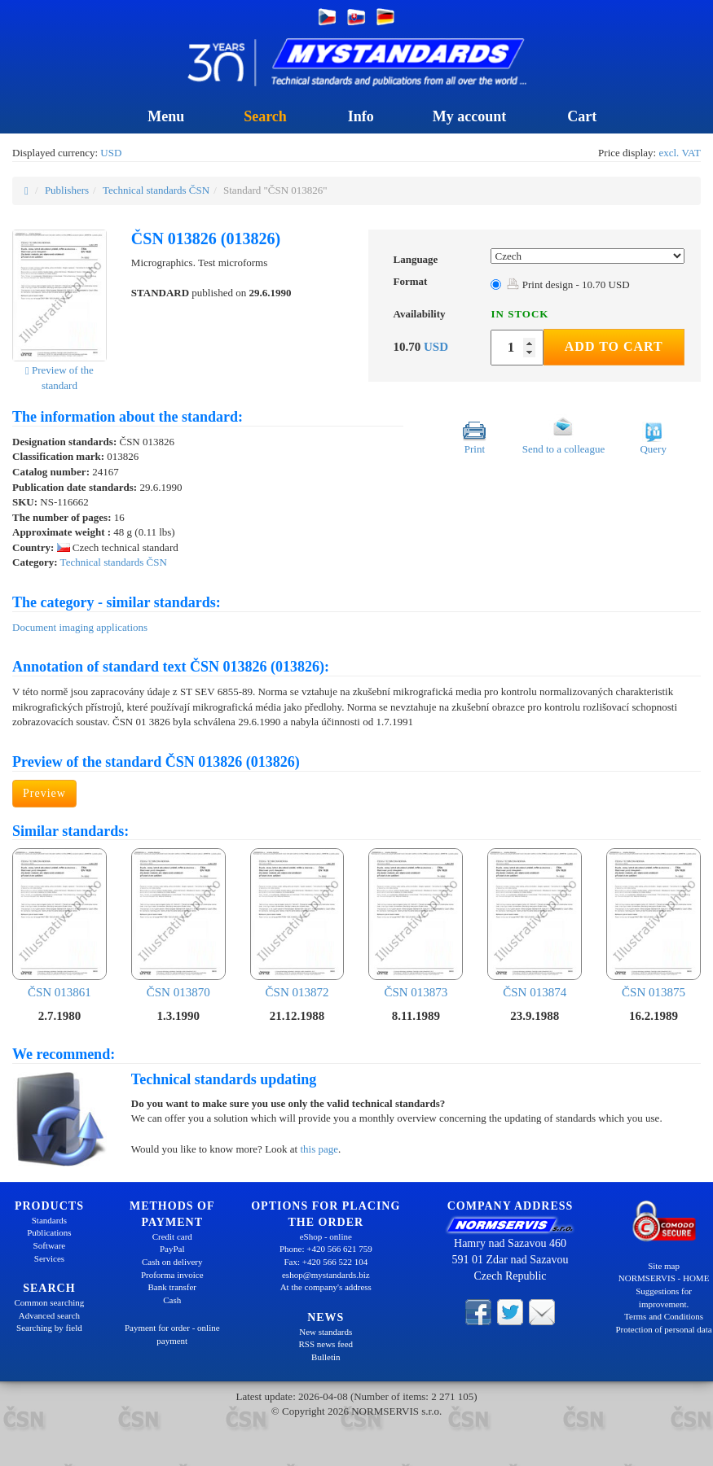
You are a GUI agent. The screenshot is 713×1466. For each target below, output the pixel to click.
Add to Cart (614, 346)
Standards (49, 1220)
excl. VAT (679, 153)
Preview (44, 793)
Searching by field (49, 1328)
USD (110, 153)
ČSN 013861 (59, 923)
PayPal (172, 1249)
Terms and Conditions (663, 1316)
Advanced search (49, 1315)
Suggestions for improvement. (664, 1297)
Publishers (67, 190)
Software (49, 1245)
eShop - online (326, 1236)
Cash (172, 1300)
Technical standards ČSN (156, 190)
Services (49, 1258)
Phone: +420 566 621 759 (325, 1249)
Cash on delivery (172, 1262)
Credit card (172, 1236)
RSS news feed (325, 1344)
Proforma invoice (172, 1275)
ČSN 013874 (534, 923)
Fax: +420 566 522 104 (326, 1262)
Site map (664, 1266)
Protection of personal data (663, 1329)
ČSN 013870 (178, 923)
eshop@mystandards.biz (326, 1275)
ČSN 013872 (297, 923)
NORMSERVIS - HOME (664, 1278)
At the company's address (326, 1287)
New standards (325, 1332)
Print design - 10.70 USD (568, 284)
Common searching (49, 1302)
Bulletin (325, 1357)
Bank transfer (171, 1287)
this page (319, 1149)
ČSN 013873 (415, 923)
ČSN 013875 (653, 923)
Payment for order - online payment (172, 1334)
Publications (49, 1232)
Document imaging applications (79, 627)
